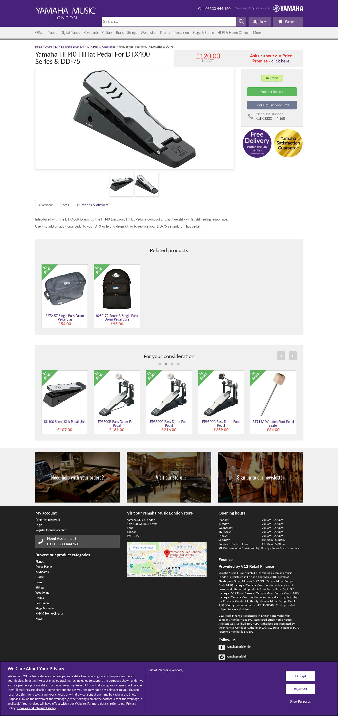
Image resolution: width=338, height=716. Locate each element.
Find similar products (272, 105)
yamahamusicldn (237, 656)
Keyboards (91, 33)
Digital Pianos (70, 33)
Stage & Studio (203, 33)
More (257, 33)
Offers (39, 33)
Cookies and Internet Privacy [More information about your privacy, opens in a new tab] (36, 708)
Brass (120, 33)
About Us (240, 8)
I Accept (300, 676)
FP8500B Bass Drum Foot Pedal (117, 423)
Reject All (300, 689)
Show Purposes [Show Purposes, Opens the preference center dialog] (300, 701)
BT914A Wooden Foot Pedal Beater (273, 423)
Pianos (52, 33)
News (38, 618)
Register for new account (50, 530)
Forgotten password (47, 520)
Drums (165, 33)
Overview (46, 205)
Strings (132, 33)
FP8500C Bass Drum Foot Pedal (169, 423)
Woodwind (149, 33)
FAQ (251, 8)
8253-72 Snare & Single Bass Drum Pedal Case (117, 317)
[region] (169, 688)
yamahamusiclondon (239, 646)
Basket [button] (288, 21)
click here (280, 60)
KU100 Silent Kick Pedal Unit (65, 422)
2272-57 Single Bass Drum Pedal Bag (64, 317)
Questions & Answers (92, 205)
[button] (260, 22)
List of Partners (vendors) (165, 670)
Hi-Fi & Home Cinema (234, 33)
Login (38, 525)
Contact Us (263, 8)
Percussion (181, 33)
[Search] (169, 22)
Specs (65, 205)
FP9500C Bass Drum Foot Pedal (221, 423)
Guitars (107, 33)
